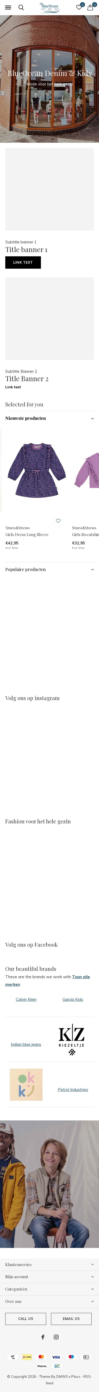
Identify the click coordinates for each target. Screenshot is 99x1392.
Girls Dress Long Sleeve (27, 534)
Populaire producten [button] (25, 569)
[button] (8, 7)
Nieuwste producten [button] (25, 418)
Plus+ (75, 1376)
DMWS (62, 1376)
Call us (25, 1319)
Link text (23, 262)
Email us (71, 1319)
